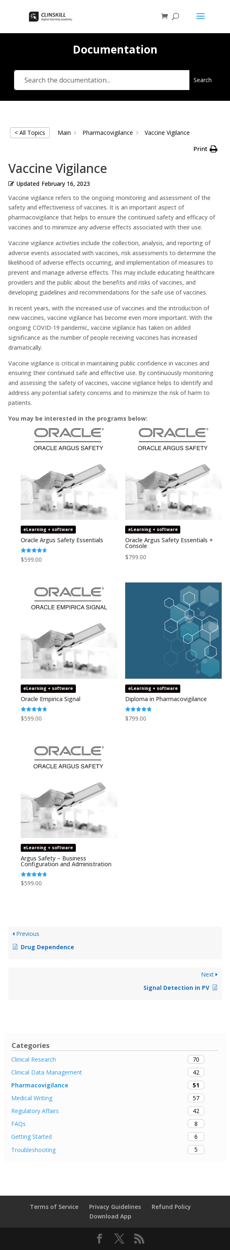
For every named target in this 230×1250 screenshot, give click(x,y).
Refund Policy (171, 1207)
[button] (206, 149)
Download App (110, 1216)
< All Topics (30, 132)
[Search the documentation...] (102, 80)
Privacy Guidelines (115, 1207)
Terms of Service (54, 1207)
